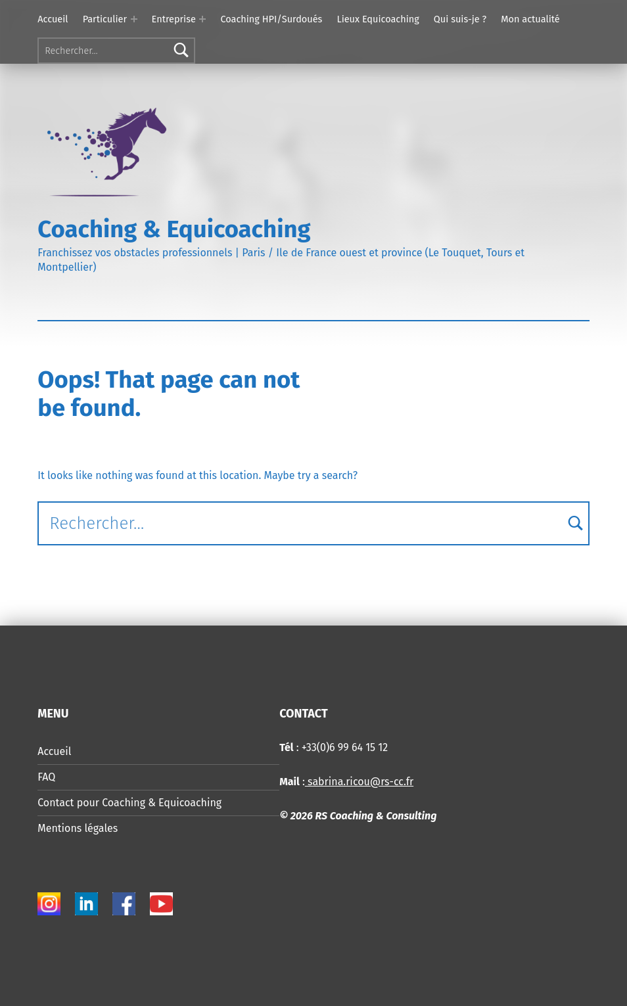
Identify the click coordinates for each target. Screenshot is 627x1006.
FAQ (46, 777)
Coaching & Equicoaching (173, 229)
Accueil (52, 19)
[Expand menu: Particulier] (134, 19)
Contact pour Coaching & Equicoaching (129, 802)
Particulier (105, 19)
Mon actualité (530, 19)
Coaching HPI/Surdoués (271, 19)
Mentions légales (77, 828)
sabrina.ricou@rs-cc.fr (359, 781)
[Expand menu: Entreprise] (202, 19)
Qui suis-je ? (460, 19)
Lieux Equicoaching (378, 19)
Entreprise (174, 19)
